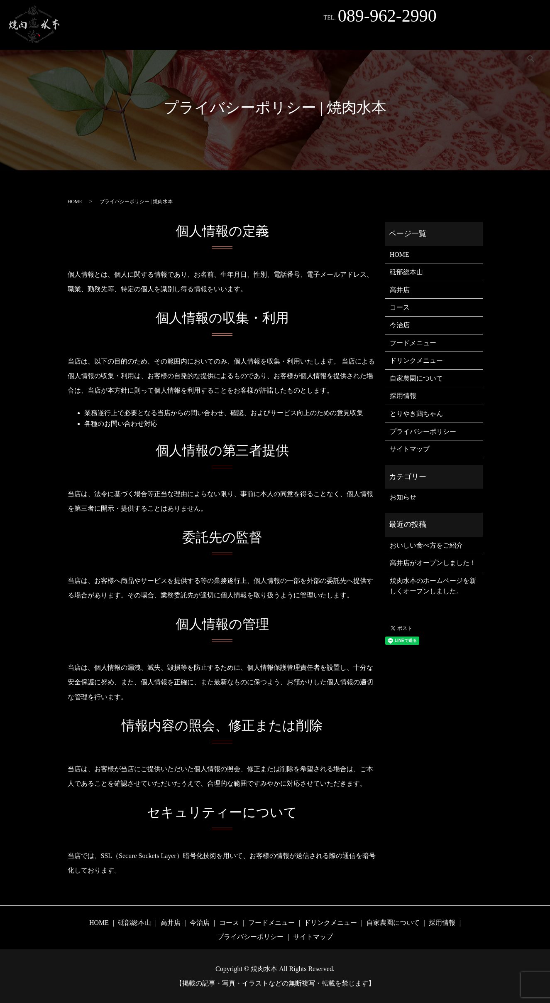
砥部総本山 (77, 37)
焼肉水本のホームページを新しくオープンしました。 (433, 586)
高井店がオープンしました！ (433, 562)
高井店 (116, 37)
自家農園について (407, 37)
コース (242, 37)
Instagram (496, 37)
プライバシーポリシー (423, 431)
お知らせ (403, 497)
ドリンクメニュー (345, 37)
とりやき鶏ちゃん (195, 37)
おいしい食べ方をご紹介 (426, 545)
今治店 (148, 37)
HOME (38, 37)
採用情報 (457, 37)
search (531, 37)
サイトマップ (410, 448)
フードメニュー (286, 37)
